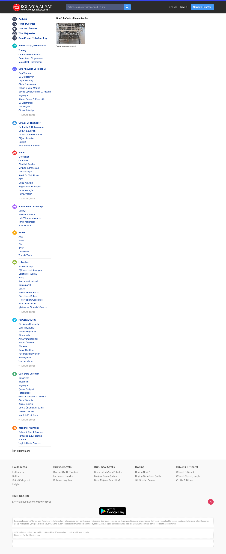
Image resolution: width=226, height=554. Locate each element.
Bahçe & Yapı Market (29, 88)
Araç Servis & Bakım (29, 145)
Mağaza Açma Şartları (105, 476)
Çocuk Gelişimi (26, 389)
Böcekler (23, 346)
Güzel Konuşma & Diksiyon (32, 396)
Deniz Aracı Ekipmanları (31, 58)
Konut (22, 240)
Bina (21, 244)
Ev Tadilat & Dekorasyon (31, 127)
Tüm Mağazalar (27, 33)
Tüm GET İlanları (28, 28)
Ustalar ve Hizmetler (29, 122)
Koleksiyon (24, 106)
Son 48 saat (25, 38)
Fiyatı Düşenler (27, 23)
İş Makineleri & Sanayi (31, 206)
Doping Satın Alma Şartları (148, 476)
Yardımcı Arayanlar (29, 428)
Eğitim (22, 288)
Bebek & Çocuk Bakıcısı (31, 432)
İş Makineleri (25, 225)
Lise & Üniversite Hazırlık (31, 407)
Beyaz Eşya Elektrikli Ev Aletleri (35, 91)
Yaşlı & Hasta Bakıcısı (30, 443)
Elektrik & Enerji (27, 214)
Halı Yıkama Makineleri (30, 218)
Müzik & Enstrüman (28, 415)
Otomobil (23, 160)
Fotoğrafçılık (25, 392)
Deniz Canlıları (26, 350)
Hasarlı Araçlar (26, 190)
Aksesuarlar (25, 335)
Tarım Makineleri (27, 222)
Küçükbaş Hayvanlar (29, 353)
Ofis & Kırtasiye (26, 110)
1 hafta (37, 38)
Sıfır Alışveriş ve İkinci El (32, 69)
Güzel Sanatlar (26, 400)
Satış (21, 277)
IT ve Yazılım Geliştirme (31, 299)
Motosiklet (24, 156)
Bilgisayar (23, 95)
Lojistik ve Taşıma (28, 273)
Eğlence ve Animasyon (30, 270)
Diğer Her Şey (26, 80)
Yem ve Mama (26, 361)
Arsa (21, 236)
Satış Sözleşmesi (21, 480)
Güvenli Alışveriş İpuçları (188, 476)
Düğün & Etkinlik (27, 130)
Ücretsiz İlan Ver (202, 7)
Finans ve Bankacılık (29, 292)
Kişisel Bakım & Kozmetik (31, 99)
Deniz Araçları (26, 182)
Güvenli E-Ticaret (185, 472)
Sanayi (22, 210)
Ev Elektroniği (25, 102)
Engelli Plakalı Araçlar (30, 186)
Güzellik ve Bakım (28, 296)
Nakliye (22, 142)
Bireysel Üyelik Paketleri (65, 472)
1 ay (45, 38)
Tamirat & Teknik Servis (30, 134)
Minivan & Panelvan (29, 168)
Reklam (16, 476)
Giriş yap (173, 7)
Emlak (22, 232)
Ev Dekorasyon (26, 77)
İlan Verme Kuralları (63, 476)
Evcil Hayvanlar (26, 327)
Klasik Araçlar (25, 171)
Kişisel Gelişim (26, 404)
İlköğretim (23, 381)
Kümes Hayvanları (28, 331)
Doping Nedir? (142, 472)
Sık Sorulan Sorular (145, 480)
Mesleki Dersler (26, 411)
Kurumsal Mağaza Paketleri (108, 472)
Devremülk (24, 251)
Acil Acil (23, 19)
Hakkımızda (18, 472)
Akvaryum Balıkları (28, 339)
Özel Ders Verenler (29, 373)
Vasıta (22, 152)
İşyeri (21, 247)
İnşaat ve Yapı (26, 266)
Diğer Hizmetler (26, 138)
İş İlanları (23, 262)
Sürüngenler (25, 357)
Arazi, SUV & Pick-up (29, 175)
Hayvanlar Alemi (27, 319)
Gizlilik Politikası (184, 480)
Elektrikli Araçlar (27, 164)
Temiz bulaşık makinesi (66, 46)
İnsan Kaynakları (27, 303)
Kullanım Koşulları (62, 480)
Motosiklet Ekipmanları (30, 62)
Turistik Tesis (25, 255)
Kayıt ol (184, 7)
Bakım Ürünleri (26, 342)
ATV (21, 179)
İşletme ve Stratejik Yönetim (33, 307)
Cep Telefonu (25, 73)
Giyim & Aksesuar (28, 84)
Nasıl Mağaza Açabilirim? (107, 480)
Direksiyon (24, 378)
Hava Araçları (25, 194)
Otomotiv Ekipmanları (29, 54)
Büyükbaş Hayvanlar (29, 324)
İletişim (15, 484)
